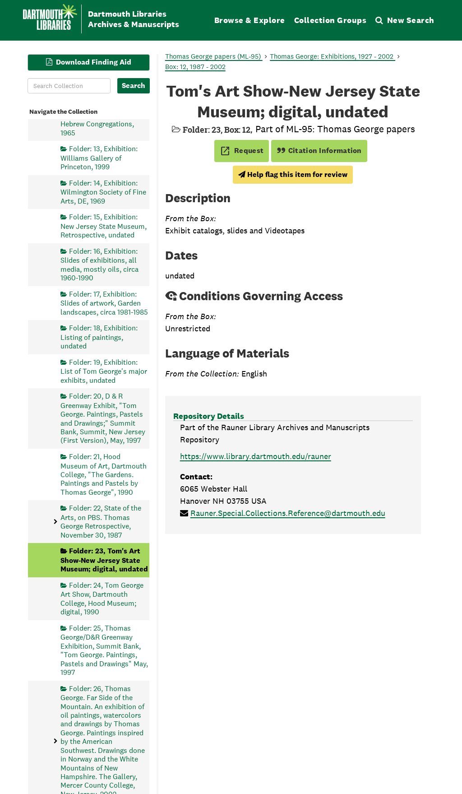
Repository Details (208, 416)
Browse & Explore (249, 20)
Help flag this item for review (292, 174)
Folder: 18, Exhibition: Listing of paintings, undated (99, 337)
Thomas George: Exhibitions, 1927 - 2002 (332, 56)
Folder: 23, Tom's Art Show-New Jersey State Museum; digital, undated (104, 560)
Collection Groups (330, 20)
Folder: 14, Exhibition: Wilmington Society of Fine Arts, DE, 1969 (103, 191)
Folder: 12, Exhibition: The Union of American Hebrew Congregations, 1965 (98, 119)
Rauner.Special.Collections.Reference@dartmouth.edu (287, 513)
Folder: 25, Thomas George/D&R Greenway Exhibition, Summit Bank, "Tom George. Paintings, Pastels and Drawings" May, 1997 (104, 650)
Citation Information (319, 150)
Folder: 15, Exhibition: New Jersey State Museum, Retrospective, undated (103, 226)
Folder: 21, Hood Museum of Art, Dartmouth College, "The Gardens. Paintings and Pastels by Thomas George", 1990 (103, 474)
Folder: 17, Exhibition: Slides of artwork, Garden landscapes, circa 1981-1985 (104, 302)
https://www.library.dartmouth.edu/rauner (255, 456)
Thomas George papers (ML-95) (214, 56)
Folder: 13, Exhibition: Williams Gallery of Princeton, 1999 (99, 158)
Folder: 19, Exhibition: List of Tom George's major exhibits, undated (103, 371)
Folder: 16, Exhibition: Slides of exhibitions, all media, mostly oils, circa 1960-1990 (99, 264)
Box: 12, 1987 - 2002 (195, 66)
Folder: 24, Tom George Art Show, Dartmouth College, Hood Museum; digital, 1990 (101, 598)
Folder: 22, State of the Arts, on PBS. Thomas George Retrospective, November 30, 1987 (100, 521)
